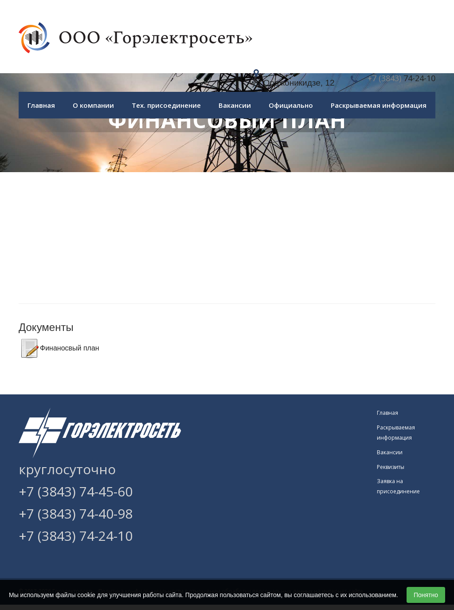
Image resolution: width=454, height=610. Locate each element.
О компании (93, 105)
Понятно (426, 594)
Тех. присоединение (166, 105)
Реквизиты (390, 467)
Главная (41, 105)
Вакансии (235, 105)
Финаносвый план (69, 348)
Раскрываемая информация (379, 105)
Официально (291, 105)
